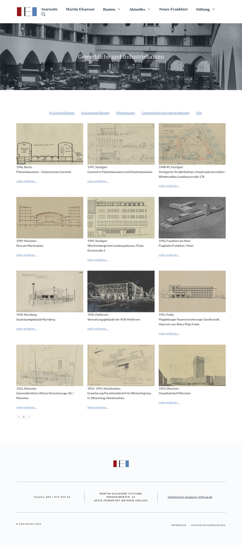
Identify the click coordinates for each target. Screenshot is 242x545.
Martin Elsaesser (80, 9)
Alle (199, 113)
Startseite (49, 9)
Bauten (114, 9)
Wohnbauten (125, 113)
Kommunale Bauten (95, 113)
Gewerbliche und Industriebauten (165, 113)
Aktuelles (142, 9)
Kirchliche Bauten (62, 113)
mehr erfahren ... (26, 181)
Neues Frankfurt (173, 9)
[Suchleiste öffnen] (43, 14)
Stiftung (208, 9)
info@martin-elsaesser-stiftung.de (190, 497)
